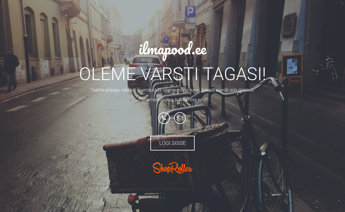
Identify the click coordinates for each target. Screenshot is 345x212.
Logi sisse (172, 143)
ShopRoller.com (172, 167)
